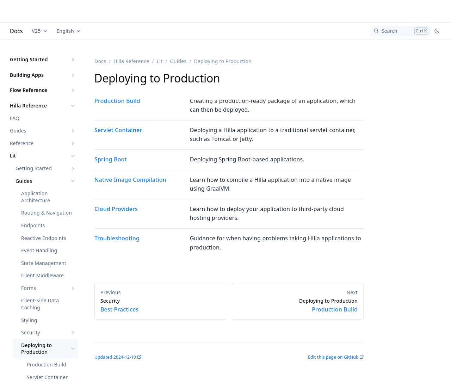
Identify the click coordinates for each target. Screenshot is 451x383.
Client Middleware (42, 275)
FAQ (14, 118)
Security (30, 332)
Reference (21, 143)
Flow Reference (28, 90)
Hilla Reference (28, 105)
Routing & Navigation (46, 212)
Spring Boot (110, 159)
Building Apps (27, 75)
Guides (18, 130)
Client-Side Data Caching (40, 304)
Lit (13, 155)
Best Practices (160, 305)
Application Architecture (35, 197)
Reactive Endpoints (43, 238)
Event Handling (39, 250)
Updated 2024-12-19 (115, 357)
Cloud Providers (116, 209)
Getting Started (29, 59)
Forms (28, 288)
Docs (16, 31)
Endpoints (33, 225)
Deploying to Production (36, 349)
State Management (43, 263)
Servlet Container (118, 130)
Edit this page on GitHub (333, 357)
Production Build (46, 364)
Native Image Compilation (130, 180)
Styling (29, 320)
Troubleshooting (117, 238)
